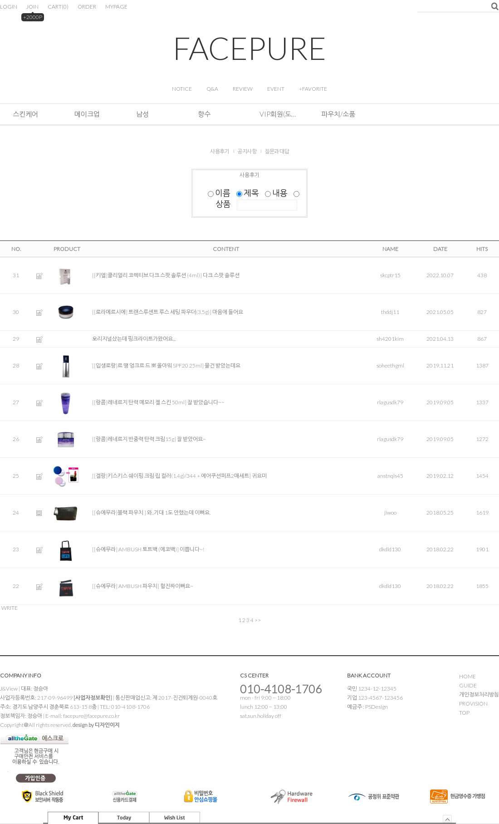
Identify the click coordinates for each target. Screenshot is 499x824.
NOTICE (182, 88)
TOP (464, 712)
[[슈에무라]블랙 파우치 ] (119, 512)
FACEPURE (249, 47)
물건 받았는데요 (222, 365)
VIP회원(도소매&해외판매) (277, 114)
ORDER (87, 6)
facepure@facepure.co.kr (91, 715)
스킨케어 (25, 114)
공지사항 (246, 151)
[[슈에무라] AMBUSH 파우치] (125, 586)
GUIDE (468, 685)
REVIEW (243, 88)
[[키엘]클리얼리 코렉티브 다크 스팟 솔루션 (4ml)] (147, 275)
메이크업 (87, 114)
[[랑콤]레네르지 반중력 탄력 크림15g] (134, 439)
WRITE (9, 608)
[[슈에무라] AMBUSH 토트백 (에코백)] (135, 549)
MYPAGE (116, 6)
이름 (220, 193)
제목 (248, 193)
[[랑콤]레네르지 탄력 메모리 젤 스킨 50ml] (139, 402)
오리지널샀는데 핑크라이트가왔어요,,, (134, 338)
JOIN (32, 6)
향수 (204, 114)
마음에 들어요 (227, 312)
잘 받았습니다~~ (206, 402)
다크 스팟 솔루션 (221, 275)
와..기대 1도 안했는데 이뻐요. (178, 512)
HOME (467, 676)
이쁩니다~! (192, 549)
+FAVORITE (313, 88)
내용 (277, 193)
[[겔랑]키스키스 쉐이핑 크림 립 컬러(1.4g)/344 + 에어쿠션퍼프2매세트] (171, 475)
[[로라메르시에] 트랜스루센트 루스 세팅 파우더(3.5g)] (151, 312)
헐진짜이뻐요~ (176, 586)
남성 (142, 114)
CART (58, 6)
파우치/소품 (338, 114)
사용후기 (219, 151)
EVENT (275, 88)
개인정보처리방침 (479, 694)
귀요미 (259, 475)
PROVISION (473, 703)
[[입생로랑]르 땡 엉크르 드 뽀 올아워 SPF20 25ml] (148, 365)
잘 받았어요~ (191, 439)
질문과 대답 (276, 151)
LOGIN (8, 6)
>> (257, 620)
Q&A (212, 88)
